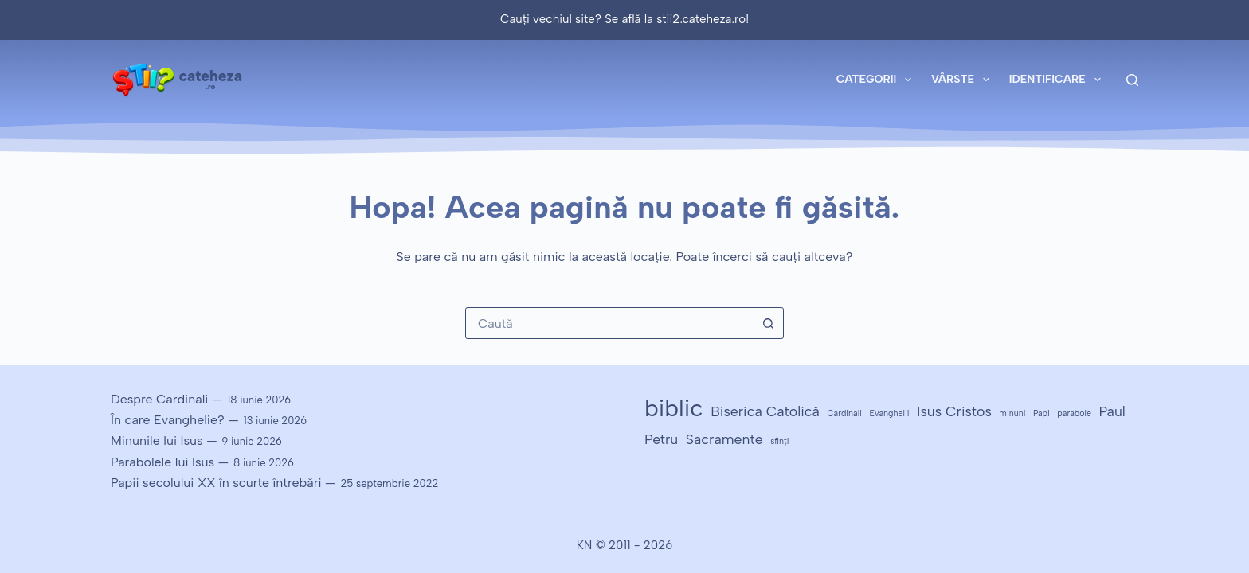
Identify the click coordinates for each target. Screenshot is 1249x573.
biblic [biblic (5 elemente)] (673, 408)
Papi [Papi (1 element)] (1041, 413)
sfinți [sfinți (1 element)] (779, 441)
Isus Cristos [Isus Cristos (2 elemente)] (954, 411)
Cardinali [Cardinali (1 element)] (844, 413)
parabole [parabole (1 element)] (1074, 413)
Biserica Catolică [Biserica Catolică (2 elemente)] (765, 411)
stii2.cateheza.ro (701, 19)
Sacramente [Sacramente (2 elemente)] (724, 439)
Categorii (877, 79)
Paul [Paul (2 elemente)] (1112, 411)
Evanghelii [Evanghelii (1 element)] (889, 413)
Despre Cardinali (159, 399)
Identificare (1058, 79)
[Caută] (1132, 80)
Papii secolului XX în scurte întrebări (216, 482)
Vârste (963, 79)
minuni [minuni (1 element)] (1012, 413)
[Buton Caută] (768, 323)
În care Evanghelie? (168, 419)
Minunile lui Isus (157, 440)
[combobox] (609, 323)
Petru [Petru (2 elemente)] (661, 439)
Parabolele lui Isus (162, 462)
